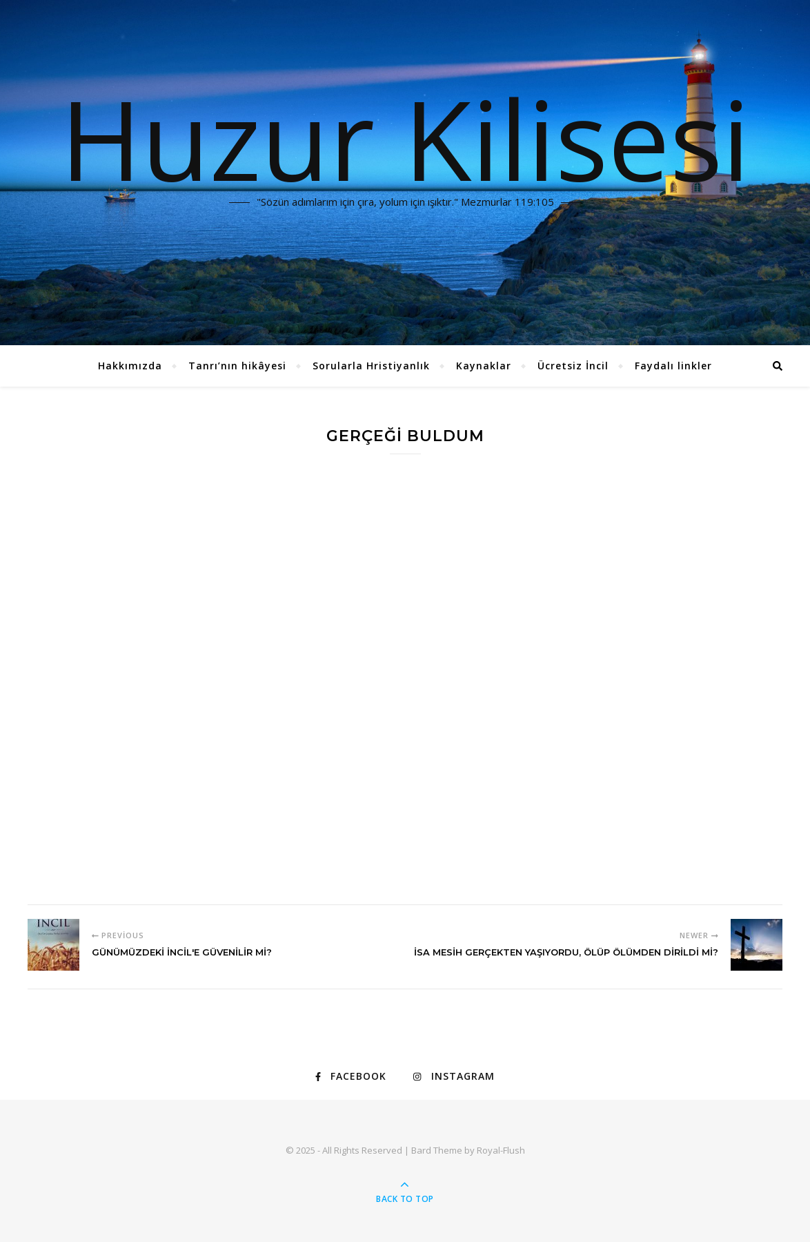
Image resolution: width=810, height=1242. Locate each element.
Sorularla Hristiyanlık (371, 365)
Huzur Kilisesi (405, 138)
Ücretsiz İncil (573, 365)
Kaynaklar (483, 365)
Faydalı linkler (673, 365)
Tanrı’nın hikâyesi (237, 365)
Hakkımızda (130, 365)
